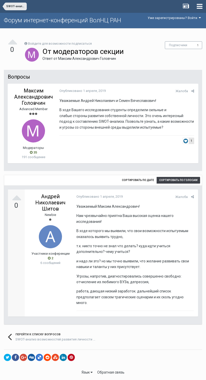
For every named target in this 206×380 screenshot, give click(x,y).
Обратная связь (110, 372)
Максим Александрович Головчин (87, 58)
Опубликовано (82, 91)
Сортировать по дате (138, 180)
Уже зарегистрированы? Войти (174, 18)
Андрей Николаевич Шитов (50, 202)
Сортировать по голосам (178, 180)
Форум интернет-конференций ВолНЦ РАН (62, 20)
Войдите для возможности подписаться (60, 43)
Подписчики (178, 45)
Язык (87, 372)
